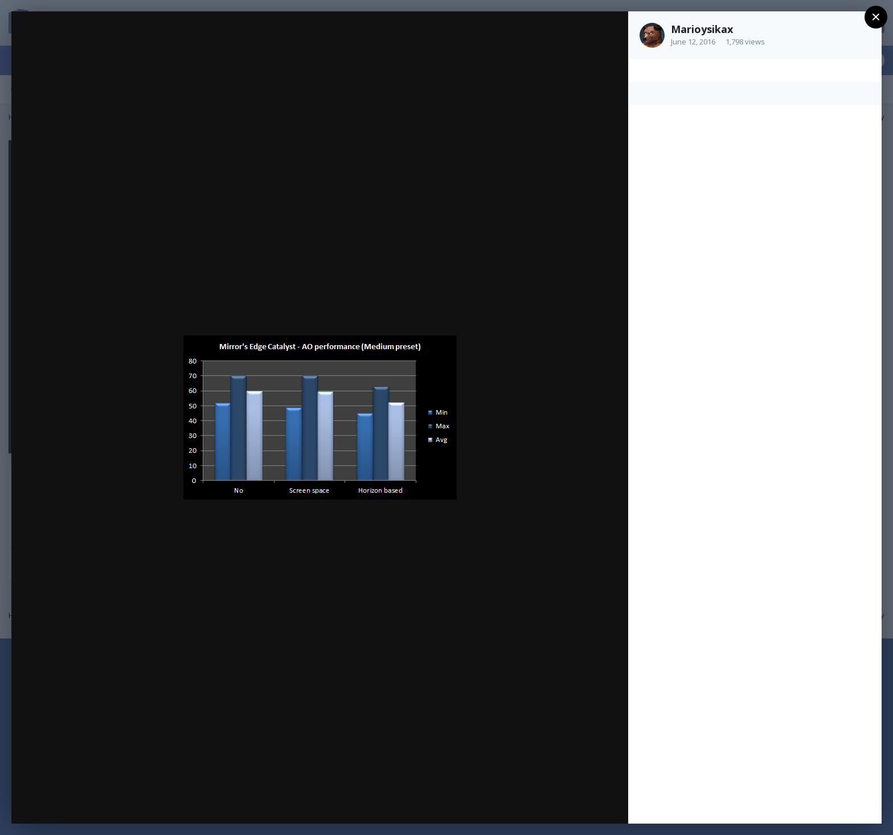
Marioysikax (702, 29)
